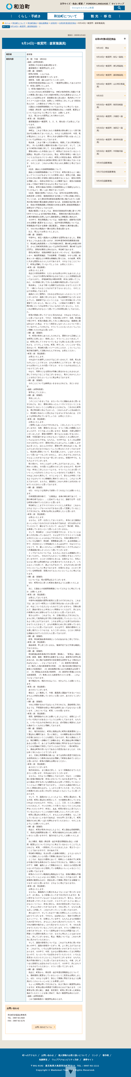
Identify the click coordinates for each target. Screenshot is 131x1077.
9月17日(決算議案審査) (106, 172)
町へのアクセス (29, 1055)
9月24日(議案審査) (104, 181)
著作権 (105, 1055)
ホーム (7, 23)
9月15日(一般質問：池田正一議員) (110, 129)
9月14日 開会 (103, 48)
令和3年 (53, 23)
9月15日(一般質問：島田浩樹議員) (110, 106)
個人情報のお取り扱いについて (72, 1055)
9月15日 (100, 96)
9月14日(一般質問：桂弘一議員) (110, 57)
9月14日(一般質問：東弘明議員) (110, 66)
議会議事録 (43, 23)
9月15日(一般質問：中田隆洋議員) (110, 152)
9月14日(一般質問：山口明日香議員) (110, 85)
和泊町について (18, 23)
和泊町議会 (32, 23)
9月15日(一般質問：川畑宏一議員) (110, 117)
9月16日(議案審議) (104, 163)
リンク (95, 1055)
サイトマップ (118, 4)
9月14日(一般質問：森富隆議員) (24, 26)
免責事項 (43, 1060)
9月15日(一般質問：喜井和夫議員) (110, 141)
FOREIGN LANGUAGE (97, 4)
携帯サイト (88, 1060)
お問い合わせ (47, 1055)
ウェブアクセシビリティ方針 (65, 1060)
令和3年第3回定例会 (67, 23)
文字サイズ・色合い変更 (71, 4)
